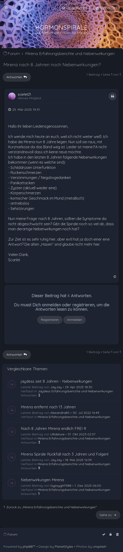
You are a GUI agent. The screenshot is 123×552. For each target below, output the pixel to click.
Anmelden (74, 320)
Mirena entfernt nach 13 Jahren (48, 406)
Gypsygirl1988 (60, 485)
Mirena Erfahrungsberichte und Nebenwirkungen (74, 417)
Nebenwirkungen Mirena (42, 479)
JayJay (56, 387)
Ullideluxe (57, 434)
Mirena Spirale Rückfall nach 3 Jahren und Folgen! (64, 454)
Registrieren (50, 320)
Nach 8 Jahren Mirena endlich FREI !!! (53, 428)
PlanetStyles (64, 546)
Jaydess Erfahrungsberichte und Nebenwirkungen (75, 391)
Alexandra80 (60, 413)
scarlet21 (24, 94)
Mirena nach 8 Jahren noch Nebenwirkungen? (52, 64)
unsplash (99, 546)
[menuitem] (106, 8)
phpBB (28, 546)
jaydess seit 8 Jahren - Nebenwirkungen (56, 381)
